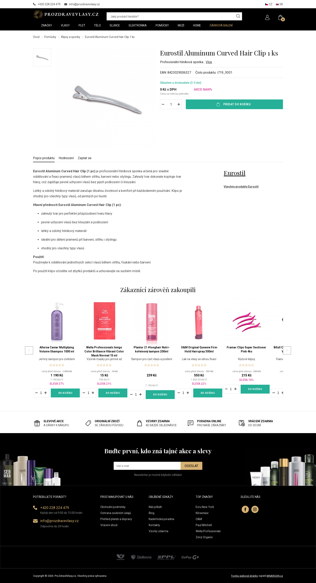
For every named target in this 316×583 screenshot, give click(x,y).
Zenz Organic (204, 537)
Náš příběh (155, 507)
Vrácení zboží (108, 525)
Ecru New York (205, 507)
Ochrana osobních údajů (115, 513)
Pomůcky (50, 37)
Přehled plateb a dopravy (116, 519)
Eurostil (234, 173)
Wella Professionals (208, 531)
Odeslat (191, 466)
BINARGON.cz (275, 575)
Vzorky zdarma (158, 531)
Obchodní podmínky (113, 507)
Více (209, 62)
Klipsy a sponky (70, 37)
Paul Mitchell (204, 525)
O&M (199, 519)
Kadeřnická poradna (161, 519)
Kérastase (202, 513)
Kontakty (154, 525)
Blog (151, 513)
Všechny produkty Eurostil (241, 186)
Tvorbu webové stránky (244, 575)
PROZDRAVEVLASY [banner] (66, 14)
